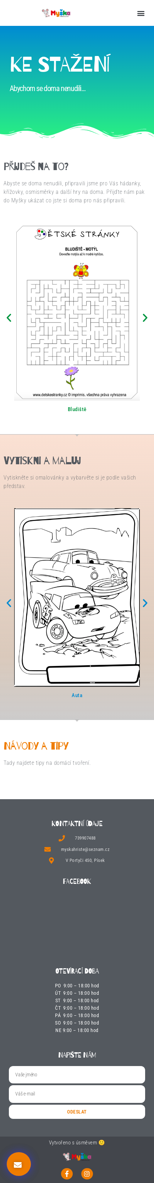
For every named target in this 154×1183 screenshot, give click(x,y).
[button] (141, 13)
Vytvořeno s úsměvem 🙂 (77, 1142)
